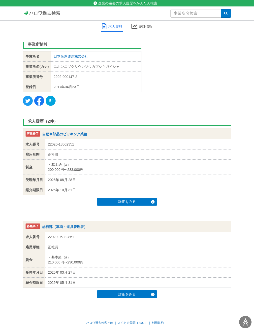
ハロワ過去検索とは (99, 323)
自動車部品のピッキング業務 (64, 134)
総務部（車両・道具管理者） (64, 227)
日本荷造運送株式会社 (71, 56)
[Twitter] (28, 101)
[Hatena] (51, 101)
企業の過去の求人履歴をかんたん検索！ (127, 3)
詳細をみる (136, 202)
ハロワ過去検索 (41, 13)
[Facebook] (39, 101)
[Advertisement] (190, 71)
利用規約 (158, 323)
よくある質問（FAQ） (132, 323)
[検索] (226, 13)
